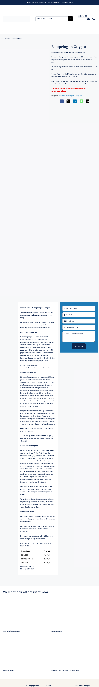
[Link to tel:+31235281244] (93, 18)
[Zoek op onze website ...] (51, 18)
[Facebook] (62, 101)
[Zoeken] (70, 18)
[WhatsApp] (81, 101)
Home (2, 39)
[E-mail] (87, 101)
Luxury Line (78, 95)
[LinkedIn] (75, 101)
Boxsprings (61, 95)
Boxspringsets (70, 95)
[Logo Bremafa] (16, 16)
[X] (68, 101)
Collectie (7, 39)
